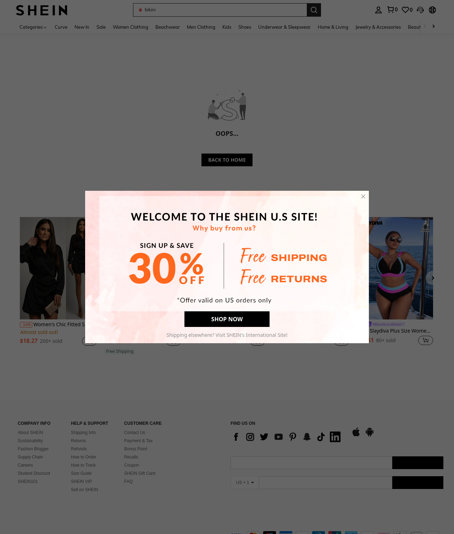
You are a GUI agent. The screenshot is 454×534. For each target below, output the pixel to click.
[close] (363, 196)
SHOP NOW (227, 319)
